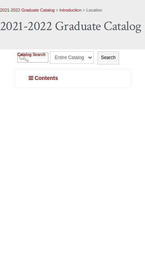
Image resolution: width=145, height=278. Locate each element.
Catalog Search (31, 55)
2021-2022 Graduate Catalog (27, 10)
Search (108, 57)
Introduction (71, 10)
